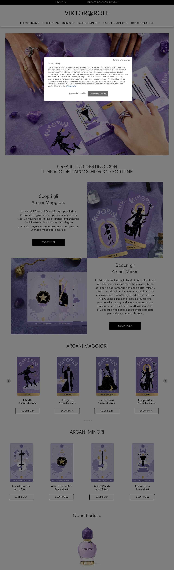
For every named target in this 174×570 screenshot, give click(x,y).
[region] (88, 79)
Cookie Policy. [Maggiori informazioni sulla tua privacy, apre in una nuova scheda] (71, 86)
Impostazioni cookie (77, 93)
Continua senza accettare (121, 60)
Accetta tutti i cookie (97, 93)
